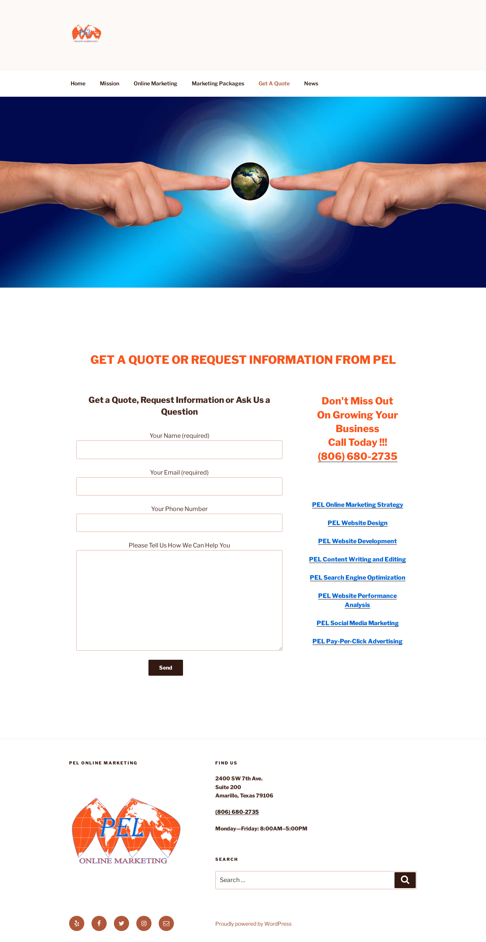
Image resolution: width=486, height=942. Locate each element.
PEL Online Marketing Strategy (357, 504)
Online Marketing (155, 83)
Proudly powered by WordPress (253, 923)
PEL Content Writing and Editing (357, 559)
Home (78, 83)
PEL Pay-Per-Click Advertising (357, 641)
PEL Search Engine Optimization (358, 577)
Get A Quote (274, 83)
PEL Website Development (357, 541)
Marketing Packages (218, 83)
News (311, 83)
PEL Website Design (358, 523)
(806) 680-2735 (358, 456)
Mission (109, 83)
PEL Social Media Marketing (358, 623)
